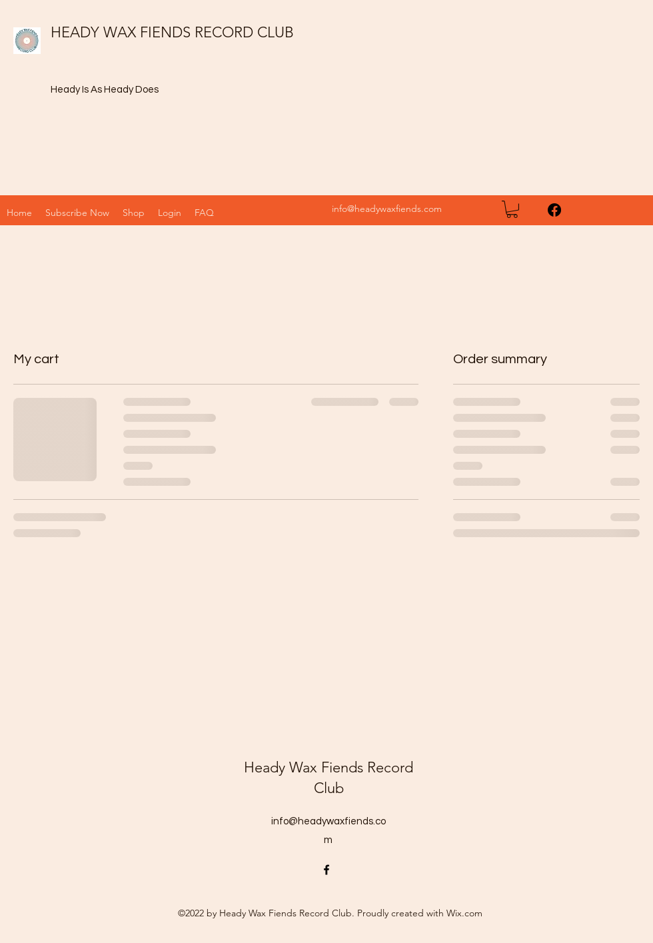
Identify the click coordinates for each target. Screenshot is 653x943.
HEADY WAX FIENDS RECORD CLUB (172, 32)
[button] (133, 212)
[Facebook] (554, 210)
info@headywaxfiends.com (387, 209)
